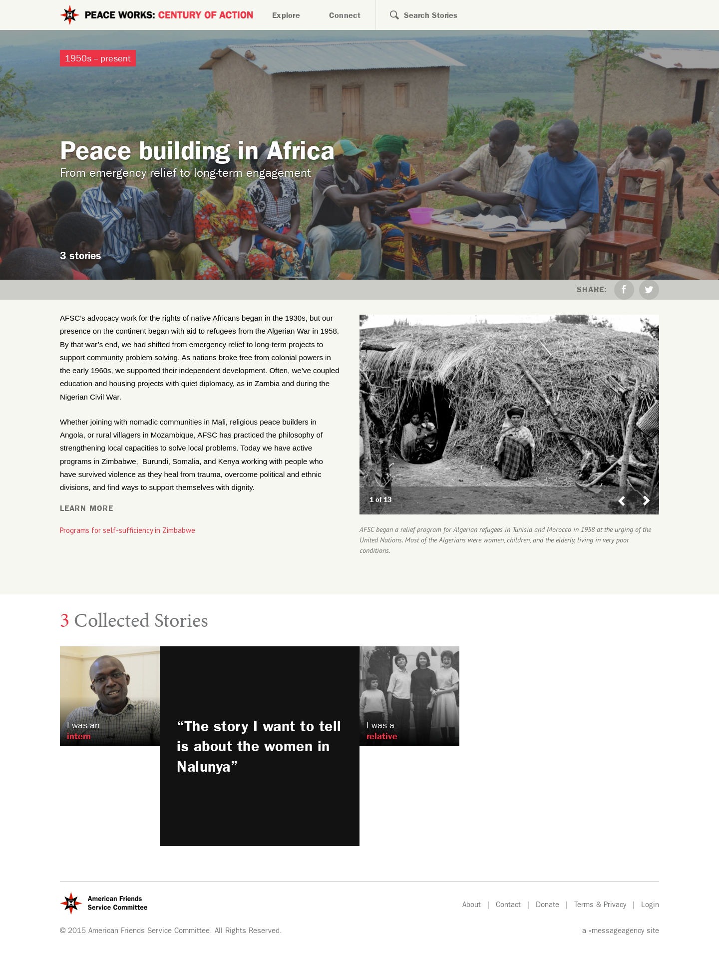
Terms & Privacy (600, 906)
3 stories (80, 257)
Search (387, 15)
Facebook (624, 290)
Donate (547, 906)
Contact (508, 906)
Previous (621, 490)
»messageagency (616, 932)
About (471, 906)
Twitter (649, 290)
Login (650, 906)
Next (650, 490)
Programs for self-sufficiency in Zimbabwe (127, 530)
